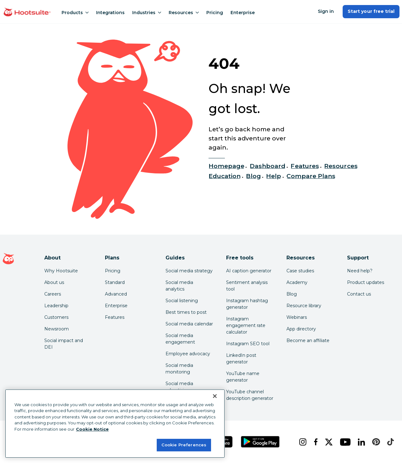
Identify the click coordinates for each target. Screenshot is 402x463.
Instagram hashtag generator (247, 304)
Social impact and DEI (63, 344)
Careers (52, 294)
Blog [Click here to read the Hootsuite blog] (291, 294)
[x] (327, 442)
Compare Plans (311, 176)
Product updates (365, 282)
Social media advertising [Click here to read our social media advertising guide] (179, 387)
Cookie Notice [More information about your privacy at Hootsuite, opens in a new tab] (92, 429)
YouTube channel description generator (249, 395)
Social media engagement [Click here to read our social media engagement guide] (180, 339)
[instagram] (301, 442)
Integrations (110, 12)
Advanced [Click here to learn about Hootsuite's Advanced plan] (116, 294)
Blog (253, 176)
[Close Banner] (215, 396)
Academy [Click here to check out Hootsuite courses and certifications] (296, 282)
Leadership (56, 305)
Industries (146, 12)
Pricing (214, 12)
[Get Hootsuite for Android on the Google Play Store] (260, 442)
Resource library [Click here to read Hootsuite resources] (303, 305)
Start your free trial (371, 11)
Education (225, 176)
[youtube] (344, 442)
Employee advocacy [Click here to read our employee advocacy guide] (188, 354)
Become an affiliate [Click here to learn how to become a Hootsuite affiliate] (307, 340)
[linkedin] (360, 442)
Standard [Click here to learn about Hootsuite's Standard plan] (115, 282)
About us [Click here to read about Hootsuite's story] (54, 282)
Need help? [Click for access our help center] (359, 271)
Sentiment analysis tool (247, 286)
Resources (184, 12)
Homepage (226, 166)
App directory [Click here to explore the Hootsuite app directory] (301, 329)
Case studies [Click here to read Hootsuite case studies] (300, 271)
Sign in (326, 11)
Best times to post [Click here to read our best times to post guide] (186, 312)
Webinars (296, 317)
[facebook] (314, 442)
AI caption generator (248, 271)
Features (305, 166)
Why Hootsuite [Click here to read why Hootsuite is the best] (61, 271)
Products (75, 12)
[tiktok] (389, 442)
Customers (56, 317)
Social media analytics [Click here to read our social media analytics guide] (179, 286)
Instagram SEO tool (247, 343)
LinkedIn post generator (241, 358)
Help (273, 176)
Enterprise (243, 12)
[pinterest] (374, 442)
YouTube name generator (242, 377)
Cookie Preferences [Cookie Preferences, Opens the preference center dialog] (183, 444)
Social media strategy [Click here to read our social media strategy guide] (189, 271)
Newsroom (56, 329)
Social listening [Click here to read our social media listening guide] (182, 300)
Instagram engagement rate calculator (245, 325)
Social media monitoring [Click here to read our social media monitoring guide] (179, 368)
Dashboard (267, 166)
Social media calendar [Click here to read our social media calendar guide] (189, 324)
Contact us (359, 294)
